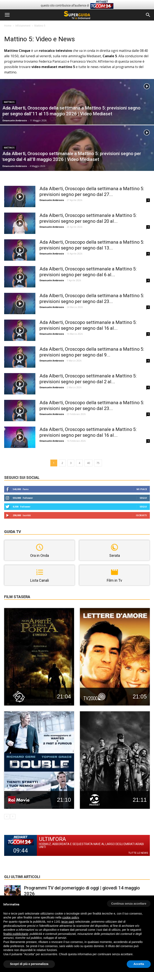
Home (7, 25)
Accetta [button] (138, 964)
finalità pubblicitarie (15, 934)
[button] (148, 15)
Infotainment (22, 25)
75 (98, 463)
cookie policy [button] (70, 917)
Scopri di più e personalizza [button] (29, 964)
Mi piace (142, 489)
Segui (143, 497)
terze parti (67, 921)
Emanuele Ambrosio (14, 120)
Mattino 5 (9, 102)
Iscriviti (141, 515)
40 (88, 463)
